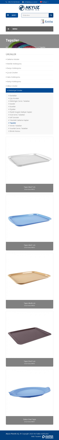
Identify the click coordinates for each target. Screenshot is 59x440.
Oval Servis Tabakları (17, 115)
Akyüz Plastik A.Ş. (13, 434)
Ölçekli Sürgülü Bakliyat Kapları (20, 112)
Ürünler (18, 47)
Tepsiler (12, 123)
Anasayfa (9, 47)
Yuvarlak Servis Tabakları (18, 128)
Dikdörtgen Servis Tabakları (19, 101)
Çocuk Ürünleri (12, 73)
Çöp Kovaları (14, 98)
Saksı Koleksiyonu (13, 77)
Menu (11, 29)
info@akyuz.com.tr (31, 2)
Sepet (14, 15)
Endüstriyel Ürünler (30, 47)
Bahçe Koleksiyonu (13, 81)
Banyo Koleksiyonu (13, 68)
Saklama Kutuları (12, 59)
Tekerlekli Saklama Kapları (19, 120)
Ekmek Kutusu (14, 131)
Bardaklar (13, 96)
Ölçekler (12, 109)
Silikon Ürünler (11, 86)
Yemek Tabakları (15, 126)
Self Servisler (14, 117)
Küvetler (12, 106)
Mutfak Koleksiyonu (14, 64)
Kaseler (12, 104)
